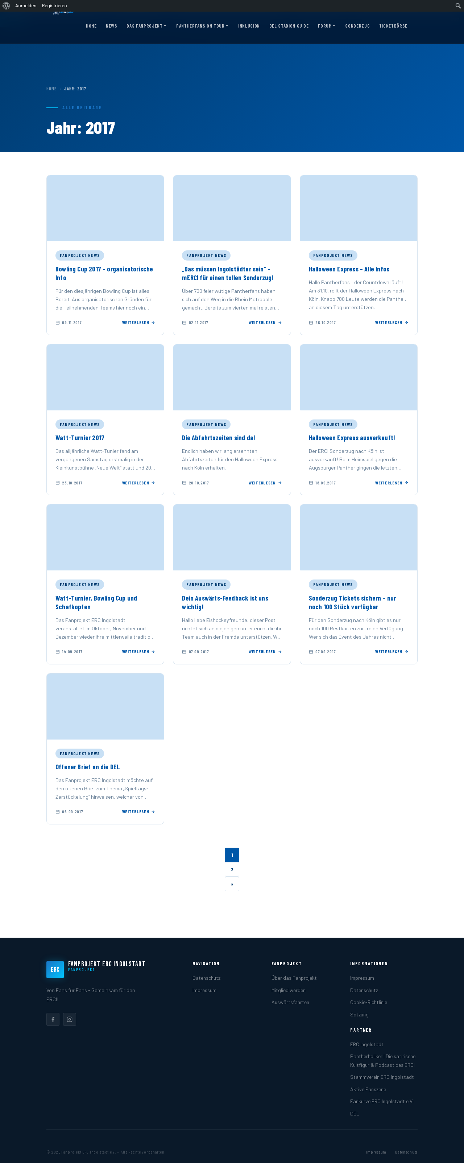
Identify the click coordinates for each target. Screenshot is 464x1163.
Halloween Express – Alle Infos (349, 269)
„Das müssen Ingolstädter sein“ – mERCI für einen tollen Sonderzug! (227, 273)
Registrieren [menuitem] (54, 5)
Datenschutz (206, 978)
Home (91, 26)
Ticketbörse (393, 26)
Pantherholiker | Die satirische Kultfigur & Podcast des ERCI (382, 1060)
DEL (354, 1113)
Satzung (359, 1014)
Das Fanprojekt (147, 26)
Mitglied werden (289, 990)
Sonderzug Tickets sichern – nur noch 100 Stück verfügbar (352, 602)
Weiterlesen (139, 322)
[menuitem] (6, 6)
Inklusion (249, 26)
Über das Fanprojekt (294, 978)
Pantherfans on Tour (202, 26)
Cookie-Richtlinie (368, 1002)
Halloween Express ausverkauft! (352, 438)
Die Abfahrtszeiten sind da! (218, 438)
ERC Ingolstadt (367, 1044)
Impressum (204, 990)
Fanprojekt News (80, 255)
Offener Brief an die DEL (87, 767)
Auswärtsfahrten (290, 1002)
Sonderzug (357, 26)
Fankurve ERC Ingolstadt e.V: (382, 1101)
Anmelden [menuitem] (26, 5)
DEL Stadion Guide (289, 26)
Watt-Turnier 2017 (79, 438)
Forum (327, 26)
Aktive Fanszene (368, 1089)
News (111, 26)
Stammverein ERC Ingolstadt (382, 1077)
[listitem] (52, 1019)
